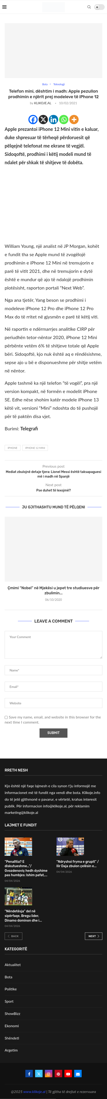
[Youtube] (68, 1073)
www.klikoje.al (34, 1091)
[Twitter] (39, 1073)
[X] (43, 119)
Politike (11, 989)
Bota (8, 977)
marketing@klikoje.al (21, 812)
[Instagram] (48, 1073)
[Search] (89, 7)
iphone (12, 447)
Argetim (11, 1050)
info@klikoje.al (55, 806)
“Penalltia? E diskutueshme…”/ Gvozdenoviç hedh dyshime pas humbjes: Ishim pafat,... (26, 868)
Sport (9, 1001)
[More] (74, 119)
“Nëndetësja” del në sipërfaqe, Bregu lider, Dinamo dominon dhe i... (23, 915)
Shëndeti (12, 1038)
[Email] (78, 1073)
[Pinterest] (58, 1073)
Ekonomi (12, 1025)
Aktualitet (13, 964)
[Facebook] (33, 119)
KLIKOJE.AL (42, 103)
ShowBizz (12, 1013)
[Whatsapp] (63, 119)
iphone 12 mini (35, 447)
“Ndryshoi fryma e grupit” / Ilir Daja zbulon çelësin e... (78, 864)
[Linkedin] (53, 119)
